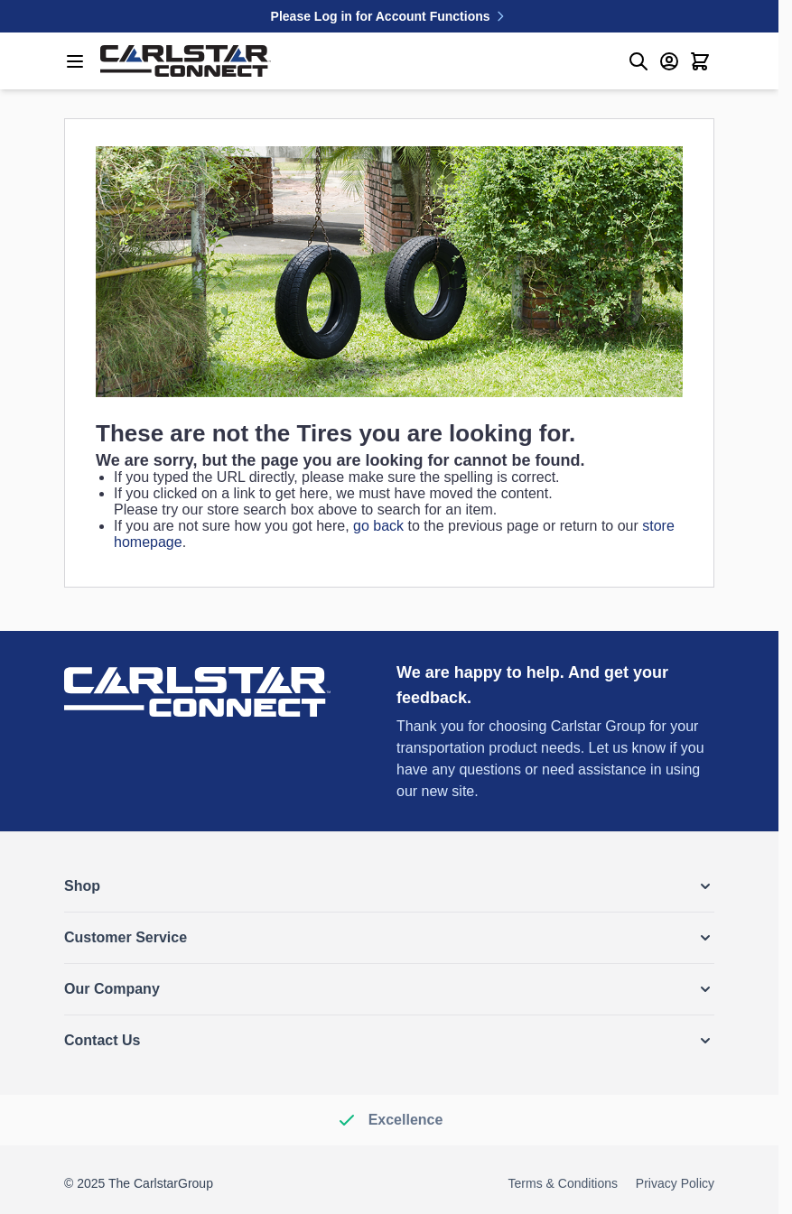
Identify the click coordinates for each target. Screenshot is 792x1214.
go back (378, 525)
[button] (389, 886)
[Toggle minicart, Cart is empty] (699, 61)
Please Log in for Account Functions (389, 16)
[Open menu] (75, 61)
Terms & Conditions (563, 1183)
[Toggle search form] (638, 61)
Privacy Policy (675, 1183)
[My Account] (669, 61)
